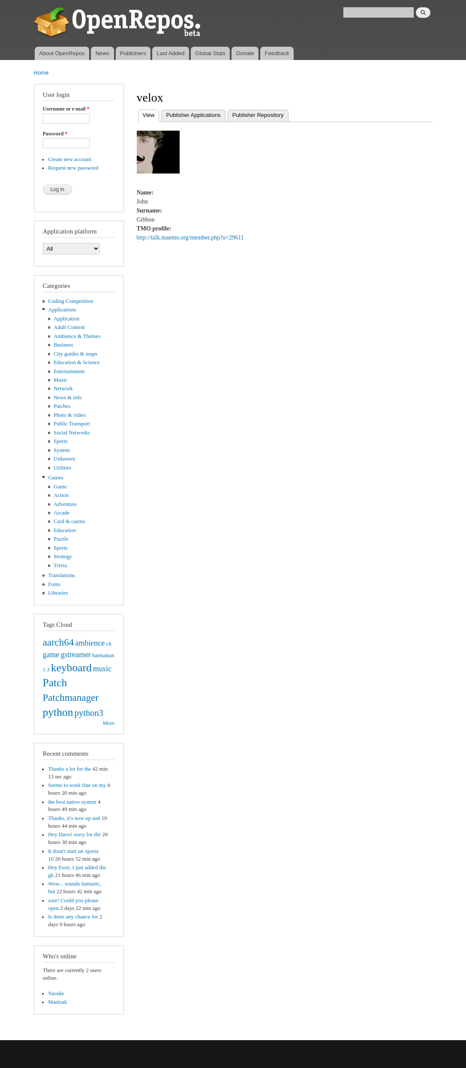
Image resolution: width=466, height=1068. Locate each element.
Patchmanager (71, 697)
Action (61, 495)
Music (60, 380)
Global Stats (210, 53)
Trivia (60, 565)
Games (55, 478)
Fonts (54, 584)
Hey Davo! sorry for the (74, 835)
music (102, 668)
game (51, 654)
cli (108, 644)
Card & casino (69, 521)
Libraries (58, 593)
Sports (61, 441)
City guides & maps (75, 354)
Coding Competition (70, 301)
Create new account (69, 159)
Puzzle (61, 539)
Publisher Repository (258, 115)
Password (55, 134)
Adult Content (69, 327)
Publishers (133, 53)
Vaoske (56, 993)
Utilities (62, 468)
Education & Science (77, 362)
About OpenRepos (62, 53)
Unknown (64, 459)
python (58, 712)
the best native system (72, 802)
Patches (62, 406)
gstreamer (75, 654)
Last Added (170, 53)
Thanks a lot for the (69, 769)
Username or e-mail (66, 109)
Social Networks (72, 433)
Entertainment (69, 371)
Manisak (57, 1002)
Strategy (63, 556)
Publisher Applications (193, 115)
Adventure (65, 504)
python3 (89, 713)
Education (65, 530)
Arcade (61, 513)
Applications (62, 310)
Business (63, 345)
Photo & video (70, 415)
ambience (90, 643)
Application (66, 319)
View (151, 114)
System (62, 450)
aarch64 (58, 642)
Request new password (73, 168)
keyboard (71, 667)
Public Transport (72, 424)
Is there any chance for (73, 917)
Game (60, 487)
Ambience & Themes (77, 336)
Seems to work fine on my (77, 785)
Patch (55, 682)
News (103, 53)
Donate (245, 53)
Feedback (277, 53)
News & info (68, 398)
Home (41, 72)
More (109, 723)
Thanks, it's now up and (74, 818)
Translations (61, 575)
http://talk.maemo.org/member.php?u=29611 (190, 237)
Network (63, 389)
